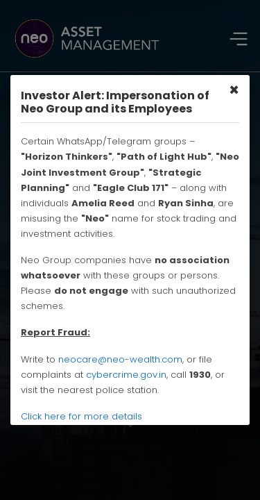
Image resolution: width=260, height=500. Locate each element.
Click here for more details (81, 416)
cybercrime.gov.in (126, 374)
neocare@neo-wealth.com (120, 359)
